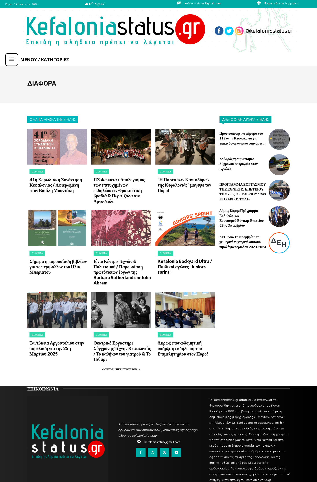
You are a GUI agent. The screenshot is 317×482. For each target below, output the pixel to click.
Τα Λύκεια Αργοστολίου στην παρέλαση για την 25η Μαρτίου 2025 (55, 331)
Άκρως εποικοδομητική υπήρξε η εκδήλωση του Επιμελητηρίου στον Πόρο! (185, 331)
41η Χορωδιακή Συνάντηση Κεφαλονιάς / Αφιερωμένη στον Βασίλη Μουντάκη (55, 184)
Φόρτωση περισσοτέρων (121, 345)
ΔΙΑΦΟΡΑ (37, 171)
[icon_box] (277, 3)
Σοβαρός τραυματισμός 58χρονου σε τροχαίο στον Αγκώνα (238, 164)
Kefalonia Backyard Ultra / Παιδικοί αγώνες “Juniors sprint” (186, 255)
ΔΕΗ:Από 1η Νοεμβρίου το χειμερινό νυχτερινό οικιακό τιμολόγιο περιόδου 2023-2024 (242, 242)
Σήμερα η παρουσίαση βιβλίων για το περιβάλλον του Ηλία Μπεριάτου (58, 257)
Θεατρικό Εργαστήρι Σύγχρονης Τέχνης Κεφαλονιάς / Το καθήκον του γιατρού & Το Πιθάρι (121, 331)
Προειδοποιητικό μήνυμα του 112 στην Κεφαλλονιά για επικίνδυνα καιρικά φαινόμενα (241, 138)
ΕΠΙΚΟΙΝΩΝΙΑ (43, 365)
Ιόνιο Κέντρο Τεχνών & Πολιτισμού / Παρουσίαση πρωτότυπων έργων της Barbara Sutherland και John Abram (121, 259)
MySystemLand (138, 468)
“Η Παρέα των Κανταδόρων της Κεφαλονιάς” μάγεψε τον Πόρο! (184, 181)
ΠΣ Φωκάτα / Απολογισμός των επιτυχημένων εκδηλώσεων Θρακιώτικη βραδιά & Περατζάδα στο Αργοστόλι (122, 186)
